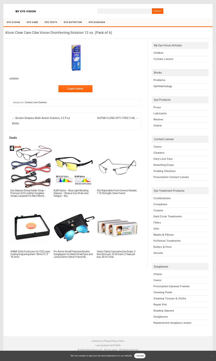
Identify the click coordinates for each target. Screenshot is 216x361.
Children (159, 52)
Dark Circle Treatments (168, 216)
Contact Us (97, 341)
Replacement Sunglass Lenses (172, 322)
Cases (157, 146)
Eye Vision (13, 22)
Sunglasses (161, 316)
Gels (156, 228)
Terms (121, 341)
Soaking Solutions (165, 171)
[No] (211, 355)
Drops (157, 107)
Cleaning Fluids (163, 292)
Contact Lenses (163, 59)
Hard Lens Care (163, 158)
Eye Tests (51, 22)
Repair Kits (160, 304)
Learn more (75, 88)
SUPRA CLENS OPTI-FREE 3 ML (118, 118)
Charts (158, 125)
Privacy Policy (110, 341)
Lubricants (160, 113)
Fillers (157, 222)
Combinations (162, 198)
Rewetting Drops (164, 164)
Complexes (160, 204)
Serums (158, 253)
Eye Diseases (97, 22)
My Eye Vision (110, 349)
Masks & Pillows (164, 234)
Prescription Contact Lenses (171, 177)
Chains (158, 274)
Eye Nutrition (73, 22)
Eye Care (32, 22)
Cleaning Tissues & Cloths (170, 298)
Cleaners (159, 152)
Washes (158, 119)
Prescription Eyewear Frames (172, 286)
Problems (159, 80)
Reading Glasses (164, 310)
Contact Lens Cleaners (36, 102)
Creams (158, 210)
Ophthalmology (163, 86)
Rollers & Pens (163, 246)
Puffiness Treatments (167, 240)
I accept (140, 355)
